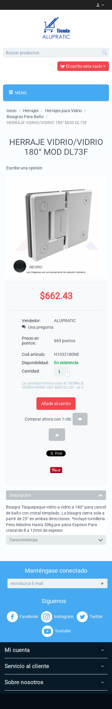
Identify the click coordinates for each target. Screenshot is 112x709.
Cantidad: (31, 371)
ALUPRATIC (65, 320)
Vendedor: (31, 320)
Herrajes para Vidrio (63, 110)
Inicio (11, 110)
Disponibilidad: (35, 362)
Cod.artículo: (33, 354)
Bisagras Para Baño (25, 116)
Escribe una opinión (24, 168)
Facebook (22, 617)
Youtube (56, 631)
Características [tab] (56, 539)
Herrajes (31, 110)
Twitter (89, 617)
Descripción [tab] (56, 495)
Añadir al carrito (56, 403)
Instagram (57, 617)
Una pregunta (37, 327)
